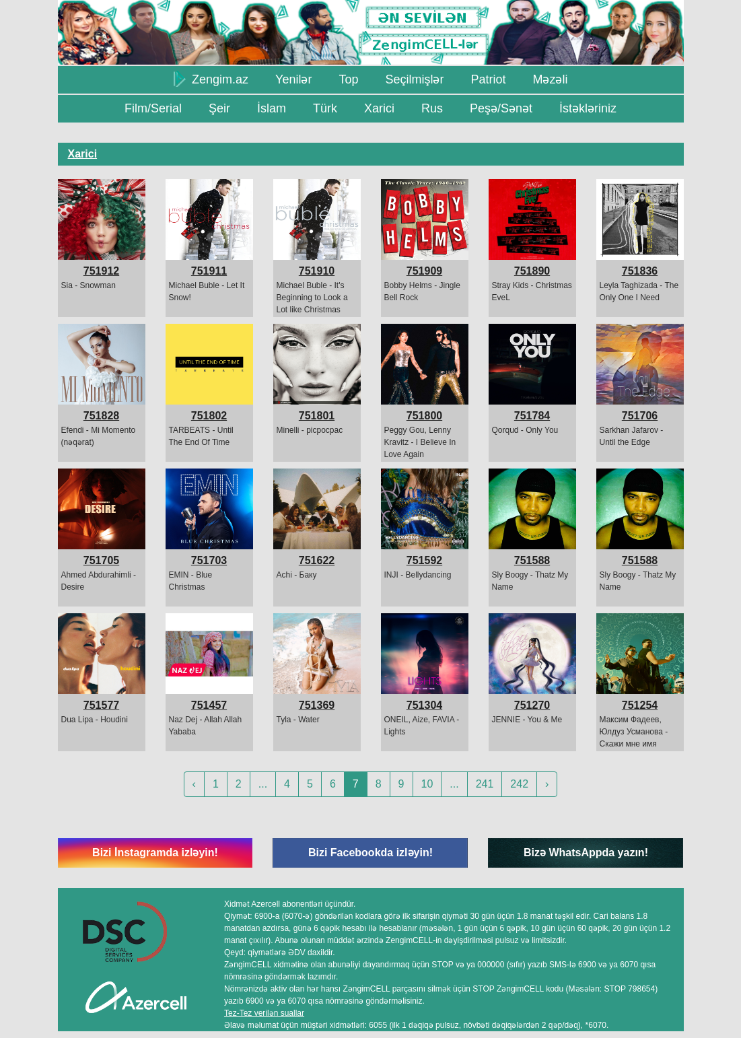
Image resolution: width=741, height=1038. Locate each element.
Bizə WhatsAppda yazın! (586, 852)
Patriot (487, 79)
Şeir (219, 108)
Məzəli (549, 79)
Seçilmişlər (414, 79)
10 (427, 784)
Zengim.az (211, 79)
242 (519, 784)
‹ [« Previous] (194, 784)
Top (348, 79)
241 (485, 784)
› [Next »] (547, 784)
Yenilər (293, 79)
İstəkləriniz (587, 108)
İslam (271, 108)
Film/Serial (153, 108)
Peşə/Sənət (501, 108)
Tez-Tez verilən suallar (264, 1013)
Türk (325, 108)
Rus (432, 108)
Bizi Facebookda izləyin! (370, 852)
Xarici (379, 108)
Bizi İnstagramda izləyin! (155, 852)
